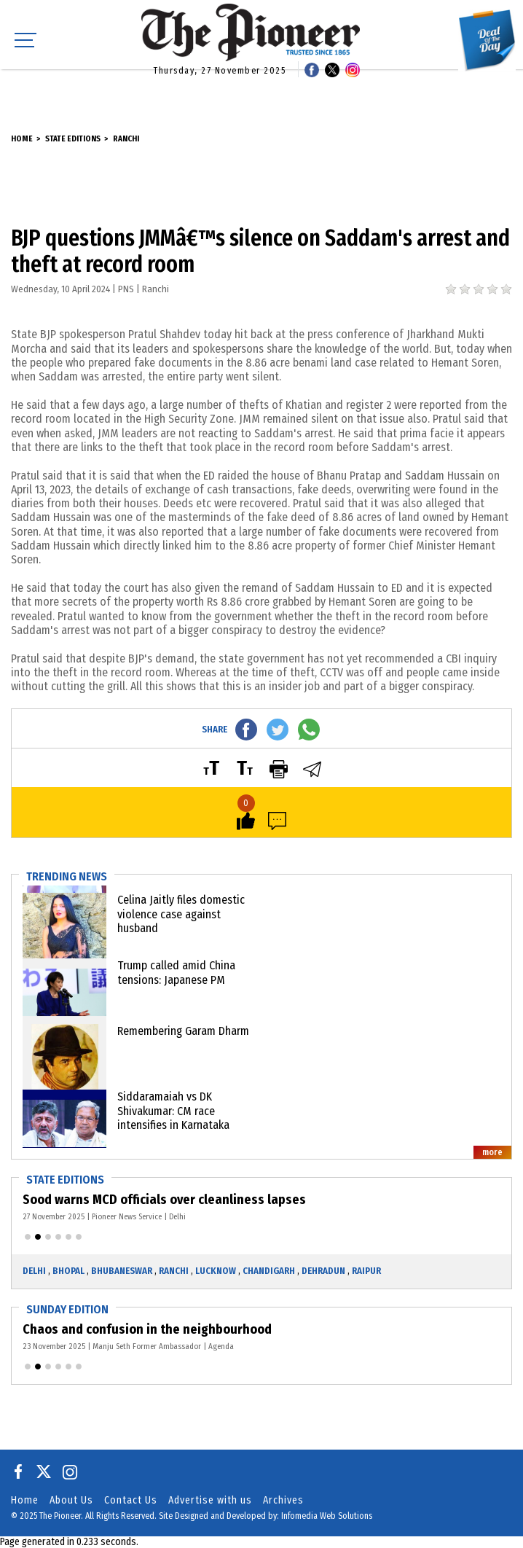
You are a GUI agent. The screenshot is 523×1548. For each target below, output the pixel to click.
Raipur (366, 1270)
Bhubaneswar (121, 1270)
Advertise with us (210, 1500)
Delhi (34, 1270)
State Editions (73, 139)
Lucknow (215, 1270)
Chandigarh (269, 1270)
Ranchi (126, 139)
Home (22, 139)
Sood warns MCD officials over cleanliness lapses (164, 1200)
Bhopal (68, 1270)
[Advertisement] (261, 91)
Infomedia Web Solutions (326, 1516)
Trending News (66, 876)
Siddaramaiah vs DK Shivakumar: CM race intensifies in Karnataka (173, 1110)
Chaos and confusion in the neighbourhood (147, 1329)
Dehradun (323, 1270)
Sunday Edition (67, 1309)
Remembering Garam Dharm (183, 1031)
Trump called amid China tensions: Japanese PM (176, 972)
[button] (28, 1237)
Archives (283, 1500)
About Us (71, 1500)
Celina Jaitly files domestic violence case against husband (181, 913)
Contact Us (130, 1500)
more (492, 1152)
